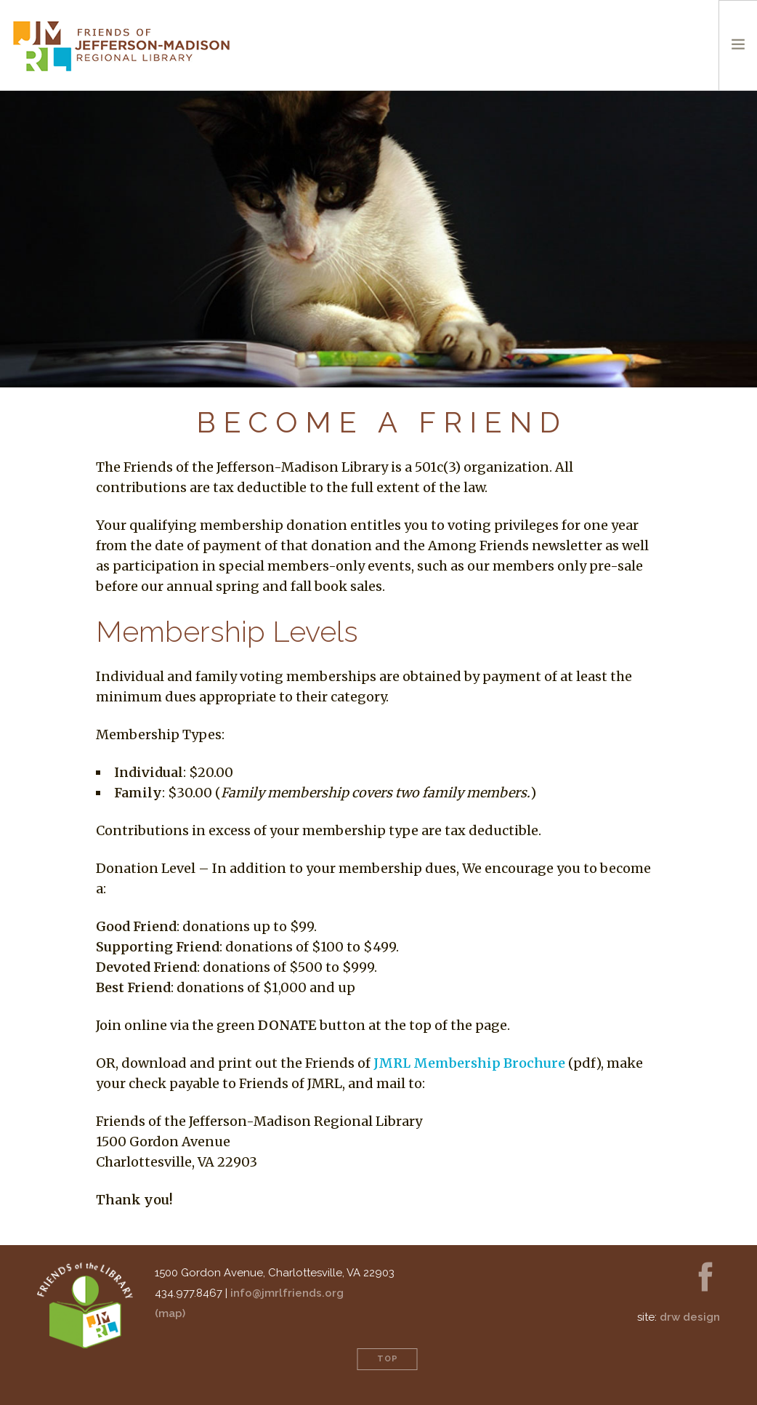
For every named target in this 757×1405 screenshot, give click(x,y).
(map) (170, 1313)
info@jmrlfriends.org (287, 1293)
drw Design (690, 1317)
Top (387, 1359)
